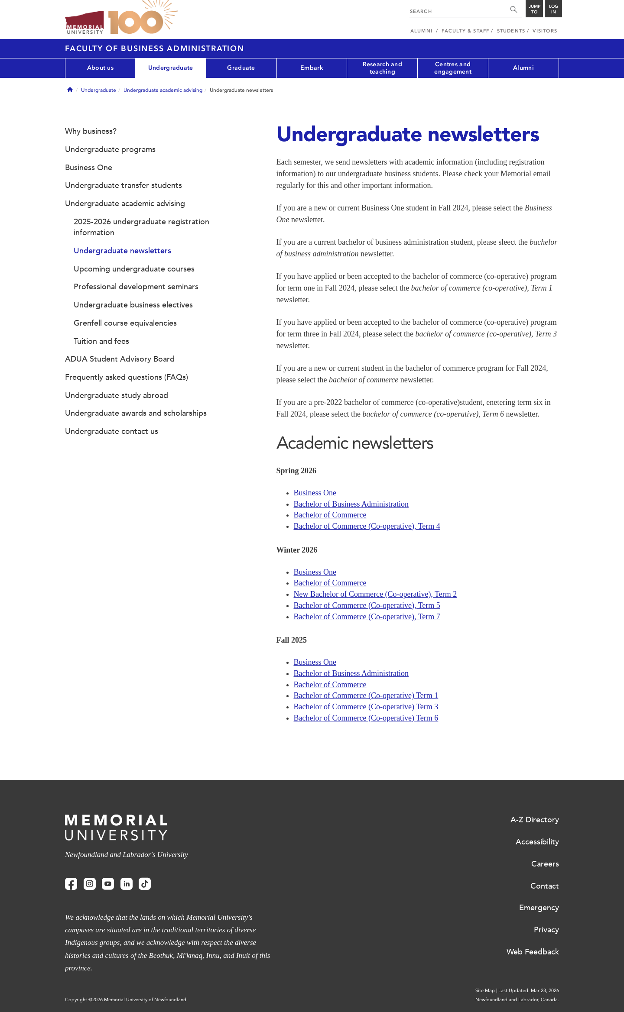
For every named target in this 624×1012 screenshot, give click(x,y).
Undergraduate (170, 67)
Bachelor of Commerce (330, 515)
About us (100, 67)
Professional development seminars (136, 286)
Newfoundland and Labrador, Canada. (517, 999)
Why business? (91, 131)
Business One (315, 492)
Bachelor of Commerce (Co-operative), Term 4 (367, 526)
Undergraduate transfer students (123, 185)
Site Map (485, 990)
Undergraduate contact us (111, 431)
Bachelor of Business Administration (351, 504)
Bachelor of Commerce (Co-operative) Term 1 (366, 695)
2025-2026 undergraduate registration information (141, 227)
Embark (311, 67)
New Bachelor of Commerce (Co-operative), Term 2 (375, 594)
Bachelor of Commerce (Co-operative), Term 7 (367, 616)
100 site (143, 17)
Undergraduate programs (110, 149)
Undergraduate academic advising (163, 90)
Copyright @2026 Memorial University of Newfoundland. (126, 999)
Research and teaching (382, 68)
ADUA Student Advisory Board (120, 359)
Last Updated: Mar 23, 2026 (528, 990)
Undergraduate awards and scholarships (136, 413)
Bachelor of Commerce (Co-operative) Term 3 (366, 706)
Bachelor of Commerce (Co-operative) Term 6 (366, 718)
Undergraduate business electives (133, 305)
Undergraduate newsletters (122, 250)
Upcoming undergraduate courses (134, 269)
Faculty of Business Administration (154, 48)
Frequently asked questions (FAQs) (126, 377)
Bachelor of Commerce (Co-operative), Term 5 (367, 605)
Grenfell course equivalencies (125, 323)
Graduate (241, 67)
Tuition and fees (101, 341)
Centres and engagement (452, 68)
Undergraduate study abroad (116, 395)
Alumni (523, 67)
